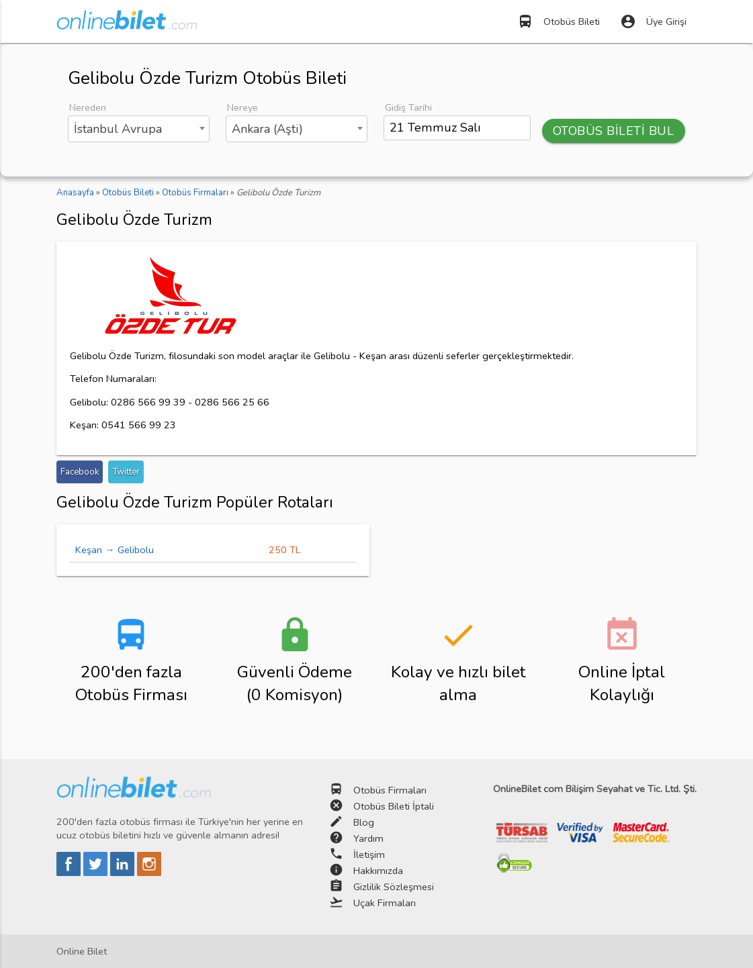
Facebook (79, 472)
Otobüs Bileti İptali (393, 806)
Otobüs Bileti (558, 21)
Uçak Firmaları (384, 903)
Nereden (87, 107)
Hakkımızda (378, 870)
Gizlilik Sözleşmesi (393, 886)
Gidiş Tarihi (408, 107)
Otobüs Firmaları (390, 790)
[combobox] (139, 128)
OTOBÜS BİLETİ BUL (613, 131)
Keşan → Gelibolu (114, 549)
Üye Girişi (653, 21)
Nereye (242, 107)
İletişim (369, 854)
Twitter (126, 472)
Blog (363, 822)
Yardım (368, 838)
